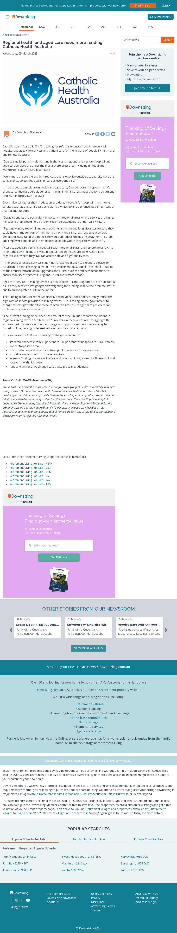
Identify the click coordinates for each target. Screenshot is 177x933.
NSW (42, 27)
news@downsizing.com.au (108, 666)
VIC (73, 27)
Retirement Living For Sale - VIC (29, 468)
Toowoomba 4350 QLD (17, 870)
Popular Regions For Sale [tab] (88, 839)
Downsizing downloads (62, 898)
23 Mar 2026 (75, 619)
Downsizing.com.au (49, 690)
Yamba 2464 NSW (73, 870)
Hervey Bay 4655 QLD (134, 856)
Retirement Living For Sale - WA (29, 480)
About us (53, 902)
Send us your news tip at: (66, 666)
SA (88, 27)
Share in (89, 134)
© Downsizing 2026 (88, 928)
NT (119, 27)
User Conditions (101, 894)
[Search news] (141, 40)
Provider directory (58, 894)
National (27, 27)
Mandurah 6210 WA (74, 863)
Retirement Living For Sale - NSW (30, 463)
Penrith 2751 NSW (132, 870)
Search (167, 40)
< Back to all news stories (16, 34)
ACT (104, 27)
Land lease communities (89, 718)
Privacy (95, 898)
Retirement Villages (89, 704)
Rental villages (89, 722)
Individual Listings (147, 898)
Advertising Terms (103, 906)
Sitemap (96, 910)
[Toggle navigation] (7, 17)
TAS (150, 27)
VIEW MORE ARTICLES (88, 648)
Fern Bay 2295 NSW (15, 863)
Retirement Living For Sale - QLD (30, 472)
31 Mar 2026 (24, 619)
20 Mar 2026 (126, 619)
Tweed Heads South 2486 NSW (81, 856)
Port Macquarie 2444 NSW (19, 856)
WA (135, 27)
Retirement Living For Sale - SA (29, 476)
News (112, 53)
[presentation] (11, 629)
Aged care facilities (89, 731)
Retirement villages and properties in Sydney (69, 813)
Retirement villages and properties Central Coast (117, 809)
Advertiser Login (146, 902)
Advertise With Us (146, 894)
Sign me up (142, 5)
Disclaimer (97, 902)
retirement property (115, 690)
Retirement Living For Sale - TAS (30, 484)
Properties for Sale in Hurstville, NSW (112, 794)
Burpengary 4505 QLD (135, 863)
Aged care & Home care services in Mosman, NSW (55, 794)
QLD (57, 27)
